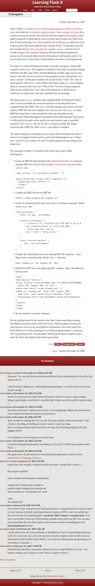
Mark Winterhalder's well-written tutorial (55, 164)
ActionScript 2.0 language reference (24, 458)
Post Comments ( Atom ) (54, 576)
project (81, 344)
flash (58, 344)
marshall (5, 529)
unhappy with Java (70, 32)
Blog (33, 10)
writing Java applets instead (42, 32)
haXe (21, 271)
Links (40, 10)
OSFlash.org (63, 42)
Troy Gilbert (38, 42)
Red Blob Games (55, 582)
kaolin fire (5, 461)
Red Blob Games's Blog (50, 7)
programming (69, 344)
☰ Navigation (15, 14)
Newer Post (15, 570)
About (54, 10)
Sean (2, 417)
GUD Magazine (7, 373)
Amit (55, 351)
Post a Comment (7, 559)
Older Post (80, 570)
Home (25, 10)
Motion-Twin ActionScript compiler (39, 49)
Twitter (47, 10)
